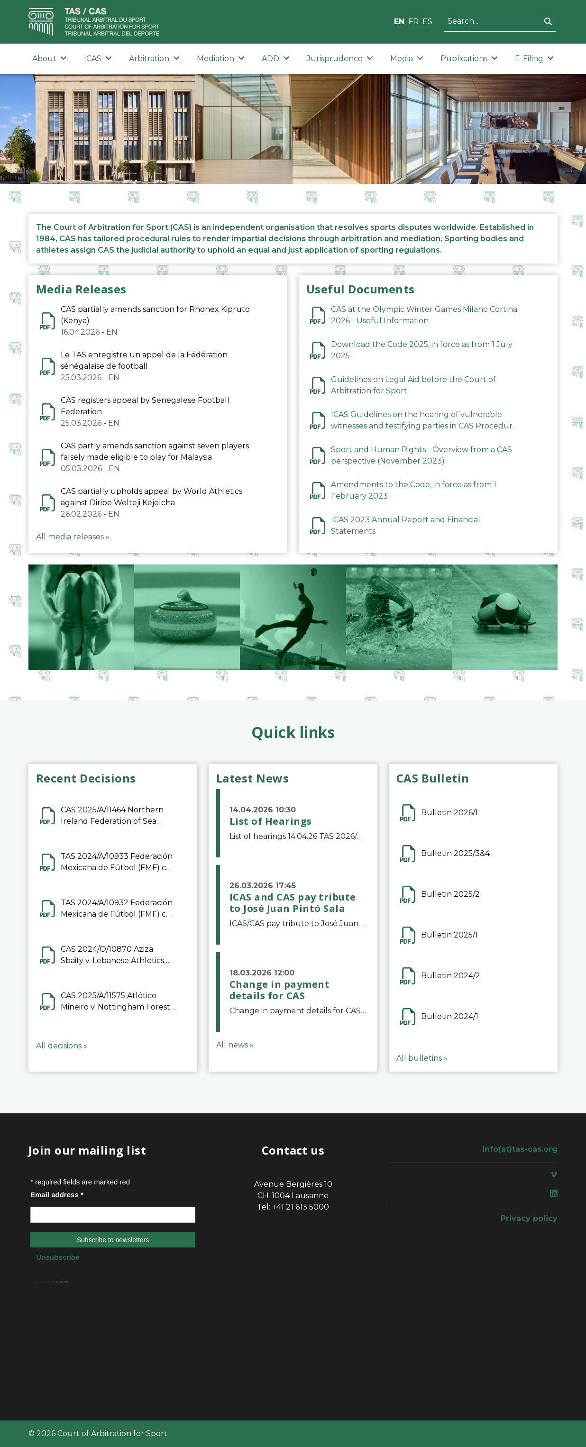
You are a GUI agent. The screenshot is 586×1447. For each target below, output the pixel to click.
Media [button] (406, 58)
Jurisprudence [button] (340, 58)
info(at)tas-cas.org (520, 1149)
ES (427, 21)
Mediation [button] (221, 58)
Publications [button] (469, 58)
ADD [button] (276, 58)
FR (413, 21)
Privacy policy (529, 1218)
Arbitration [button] (154, 58)
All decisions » (61, 1045)
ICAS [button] (98, 58)
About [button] (49, 58)
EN (399, 21)
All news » (235, 1044)
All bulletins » (422, 1058)
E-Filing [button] (534, 58)
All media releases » (73, 536)
